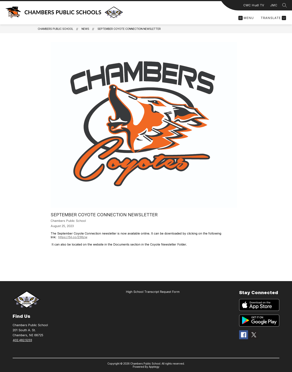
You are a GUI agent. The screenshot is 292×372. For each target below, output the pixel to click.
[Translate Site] (273, 18)
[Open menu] (246, 18)
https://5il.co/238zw (72, 237)
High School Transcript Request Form (153, 292)
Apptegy (154, 366)
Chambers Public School (55, 28)
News (85, 28)
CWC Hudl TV (253, 5)
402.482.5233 (22, 340)
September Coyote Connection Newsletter (129, 28)
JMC (273, 5)
